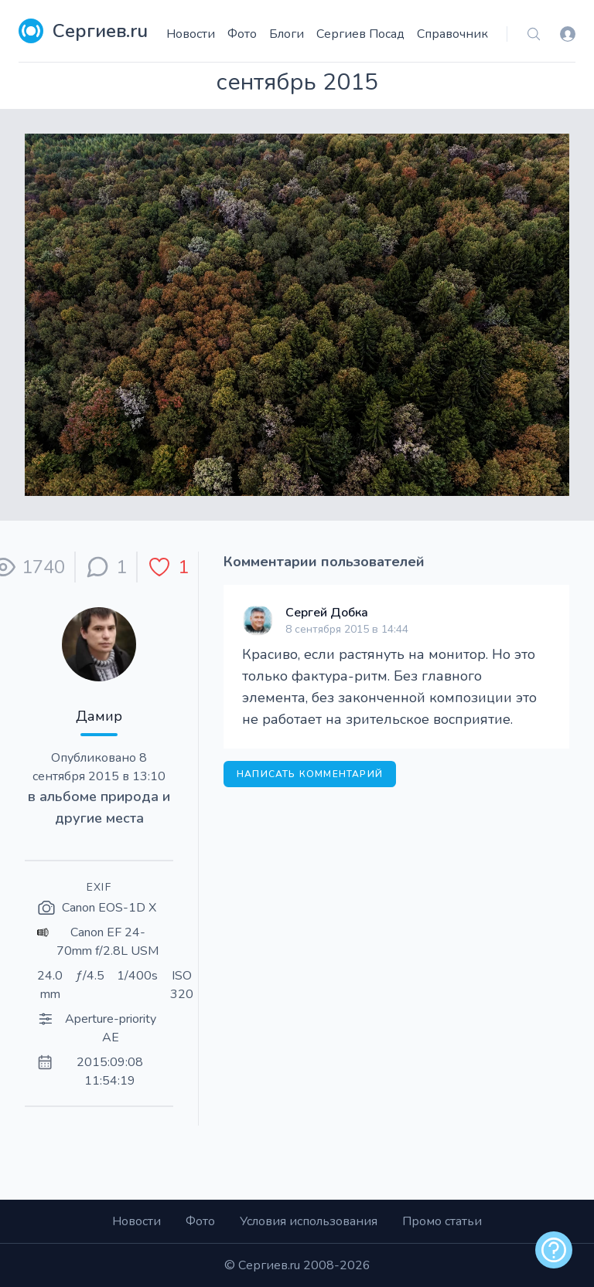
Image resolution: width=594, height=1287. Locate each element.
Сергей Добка (326, 612)
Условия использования (308, 1221)
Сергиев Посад (360, 33)
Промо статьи (442, 1221)
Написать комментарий (310, 774)
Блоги (286, 33)
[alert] (553, 1249)
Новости (190, 33)
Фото (242, 33)
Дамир (99, 716)
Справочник (452, 33)
